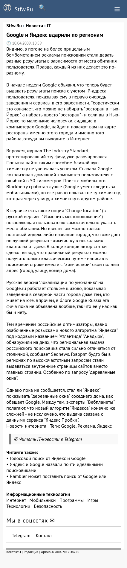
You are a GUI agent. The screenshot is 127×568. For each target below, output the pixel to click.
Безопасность (48, 506)
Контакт (44, 535)
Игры (92, 500)
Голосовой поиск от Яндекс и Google (48, 458)
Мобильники (43, 500)
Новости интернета (26, 426)
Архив (46, 551)
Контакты (13, 551)
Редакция (31, 551)
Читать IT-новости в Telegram (50, 439)
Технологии (18, 506)
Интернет (16, 500)
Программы (71, 500)
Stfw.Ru (16, 8)
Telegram (21, 535)
